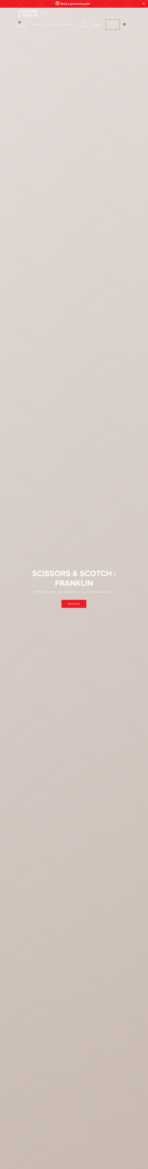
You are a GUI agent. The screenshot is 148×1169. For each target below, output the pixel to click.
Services (49, 24)
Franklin (23, 24)
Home (37, 24)
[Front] (33, 12)
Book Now (74, 603)
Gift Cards (83, 24)
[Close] (143, 3)
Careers (96, 24)
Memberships (66, 24)
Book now (112, 25)
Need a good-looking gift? (73, 3)
